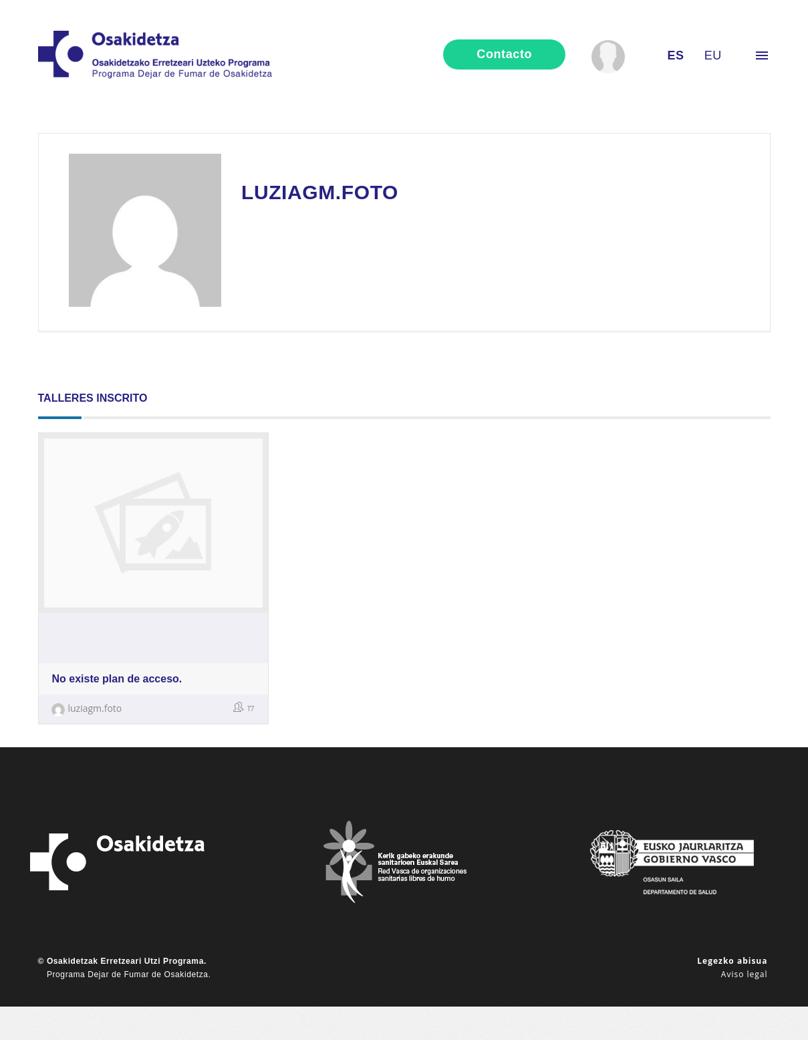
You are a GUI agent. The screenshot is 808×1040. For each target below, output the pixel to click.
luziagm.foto (86, 708)
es (675, 55)
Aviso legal (744, 974)
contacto (504, 54)
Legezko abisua (732, 960)
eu (713, 55)
